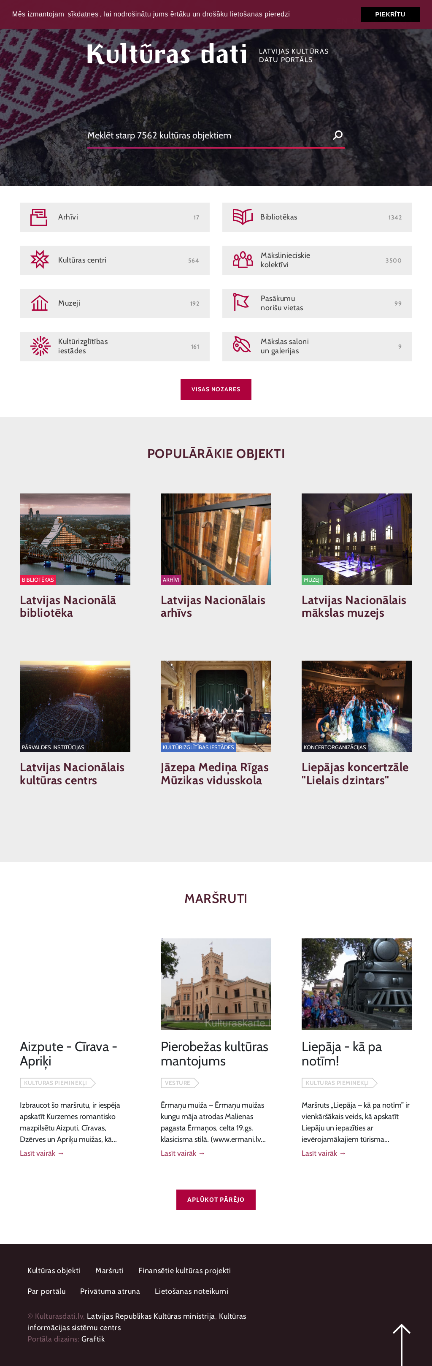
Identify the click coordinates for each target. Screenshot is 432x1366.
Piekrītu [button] (390, 14)
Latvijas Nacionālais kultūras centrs (72, 774)
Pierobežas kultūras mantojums (214, 1053)
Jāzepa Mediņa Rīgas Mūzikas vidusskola (215, 774)
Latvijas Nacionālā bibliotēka (68, 607)
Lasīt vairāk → (42, 1153)
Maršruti (109, 1270)
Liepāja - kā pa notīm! (342, 1053)
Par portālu (46, 1291)
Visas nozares (216, 389)
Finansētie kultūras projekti (184, 1270)
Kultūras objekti (54, 1270)
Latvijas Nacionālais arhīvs (213, 607)
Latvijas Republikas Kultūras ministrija (151, 1316)
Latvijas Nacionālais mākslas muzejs (354, 607)
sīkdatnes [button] (83, 14)
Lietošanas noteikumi (191, 1291)
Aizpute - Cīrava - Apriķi (68, 1053)
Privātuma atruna (110, 1291)
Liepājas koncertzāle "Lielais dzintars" (355, 774)
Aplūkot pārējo (216, 1199)
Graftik (93, 1339)
